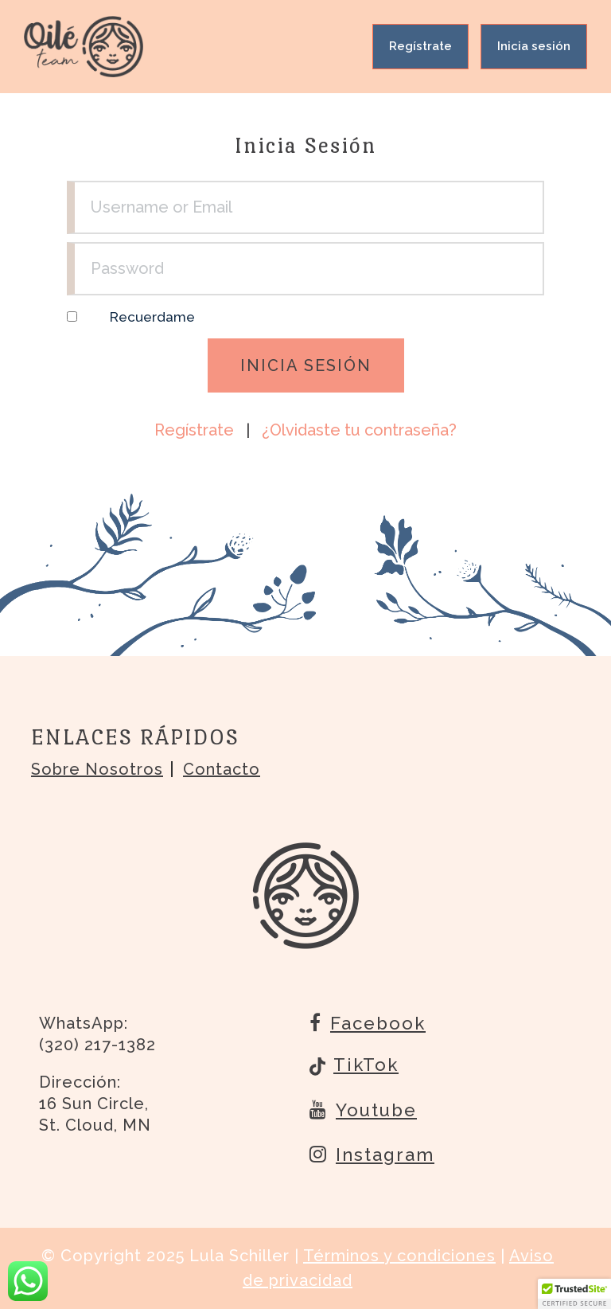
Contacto (221, 769)
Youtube (363, 1109)
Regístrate (420, 46)
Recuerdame (152, 317)
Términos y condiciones (399, 1255)
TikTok (354, 1066)
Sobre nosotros (97, 769)
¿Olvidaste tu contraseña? (359, 430)
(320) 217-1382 (97, 1044)
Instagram (371, 1153)
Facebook (367, 1022)
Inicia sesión (533, 46)
